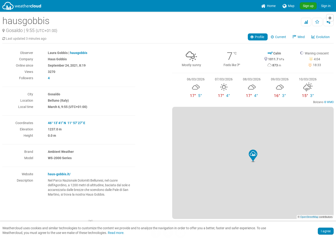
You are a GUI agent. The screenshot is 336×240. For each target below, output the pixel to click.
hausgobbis (78, 53)
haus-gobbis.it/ (59, 174)
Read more (115, 233)
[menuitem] (268, 6)
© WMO (329, 102)
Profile (258, 37)
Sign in (326, 6)
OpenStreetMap (309, 216)
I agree (326, 231)
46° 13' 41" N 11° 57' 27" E (66, 123)
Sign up (308, 6)
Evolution (321, 37)
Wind (299, 37)
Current (279, 37)
